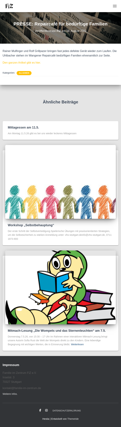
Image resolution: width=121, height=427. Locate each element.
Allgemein (24, 73)
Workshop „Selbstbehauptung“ (31, 225)
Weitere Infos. (10, 394)
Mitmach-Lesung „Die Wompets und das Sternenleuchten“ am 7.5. (57, 330)
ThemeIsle (73, 418)
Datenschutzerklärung (67, 411)
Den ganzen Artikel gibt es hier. (22, 62)
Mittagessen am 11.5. (23, 127)
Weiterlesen (77, 344)
